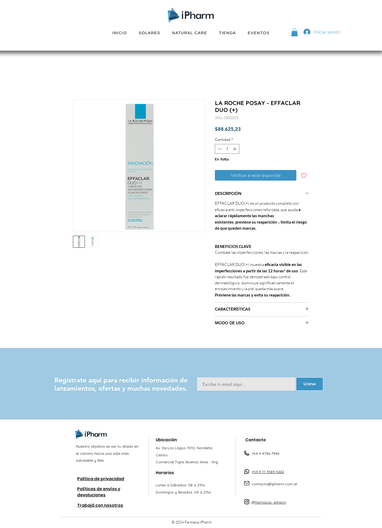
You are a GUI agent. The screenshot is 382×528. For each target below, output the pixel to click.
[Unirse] (309, 384)
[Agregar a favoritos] (303, 175)
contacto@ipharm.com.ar (274, 484)
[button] (149, 32)
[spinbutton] (227, 149)
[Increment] (235, 149)
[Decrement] (219, 149)
